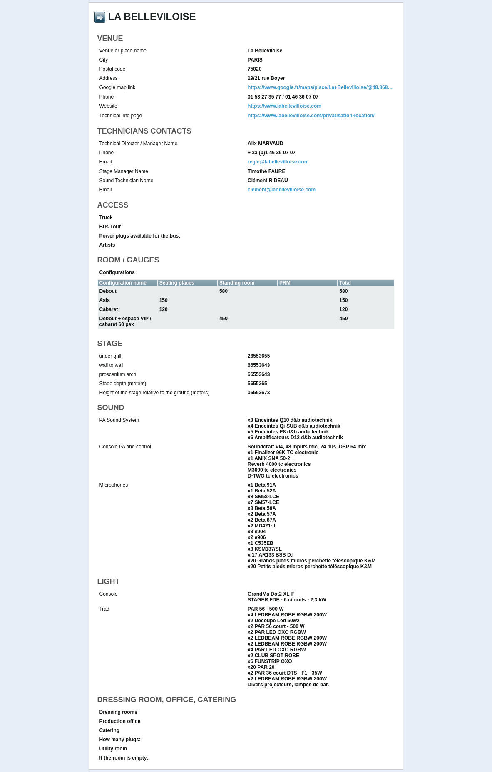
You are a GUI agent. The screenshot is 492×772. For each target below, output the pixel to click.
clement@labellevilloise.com (282, 190)
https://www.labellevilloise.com (284, 106)
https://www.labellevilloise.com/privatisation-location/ (311, 116)
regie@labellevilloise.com (278, 162)
